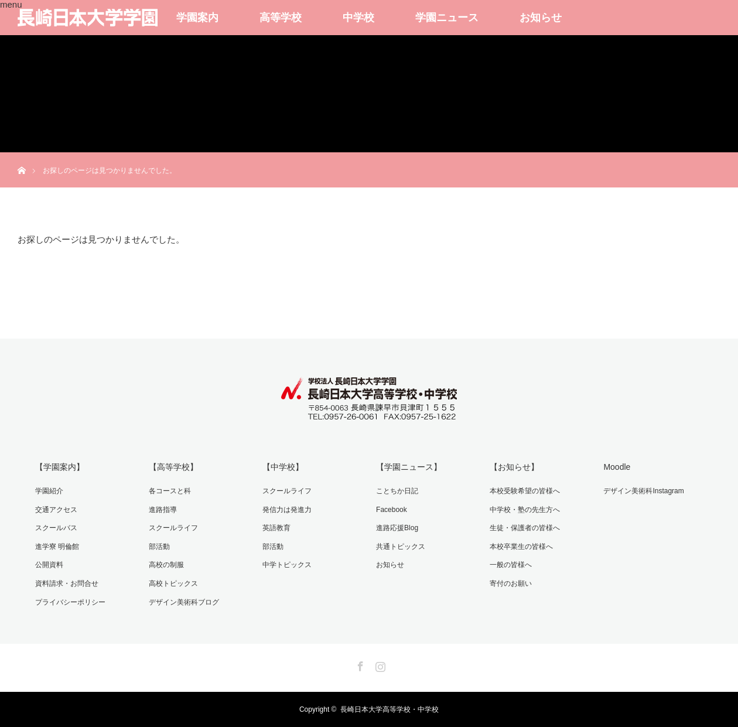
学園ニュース (447, 17)
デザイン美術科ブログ (184, 602)
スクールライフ (173, 528)
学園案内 (197, 17)
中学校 (358, 17)
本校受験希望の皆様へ (525, 491)
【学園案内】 (59, 467)
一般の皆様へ (511, 565)
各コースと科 (170, 491)
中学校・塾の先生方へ (525, 510)
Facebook (391, 510)
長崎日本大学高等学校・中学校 (389, 709)
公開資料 (49, 565)
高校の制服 (166, 565)
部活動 (159, 546)
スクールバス (56, 528)
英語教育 (276, 528)
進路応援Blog (397, 528)
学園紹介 (49, 491)
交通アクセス (56, 510)
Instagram (379, 664)
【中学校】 (282, 467)
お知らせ (541, 17)
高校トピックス (173, 583)
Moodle (616, 467)
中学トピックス (287, 565)
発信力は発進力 (287, 510)
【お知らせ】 (514, 467)
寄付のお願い (511, 583)
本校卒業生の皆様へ (521, 546)
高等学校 (280, 17)
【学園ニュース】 (409, 467)
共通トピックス (400, 546)
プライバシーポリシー (70, 602)
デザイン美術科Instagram (643, 491)
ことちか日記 (397, 491)
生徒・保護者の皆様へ (525, 528)
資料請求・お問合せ (66, 583)
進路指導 (163, 510)
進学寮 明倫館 (57, 546)
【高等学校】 (173, 467)
